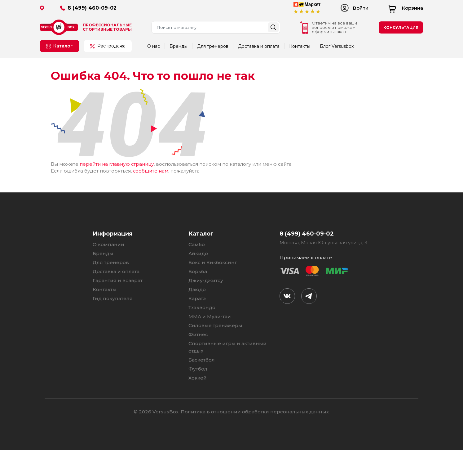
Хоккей (197, 377)
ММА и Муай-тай (209, 316)
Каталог (59, 46)
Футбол (197, 368)
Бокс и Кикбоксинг (212, 262)
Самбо (196, 244)
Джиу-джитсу (205, 280)
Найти (273, 27)
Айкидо (198, 253)
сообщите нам (151, 170)
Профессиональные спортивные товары (107, 27)
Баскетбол (201, 359)
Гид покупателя (113, 298)
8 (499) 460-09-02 (92, 8)
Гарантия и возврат (118, 280)
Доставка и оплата (259, 46)
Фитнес (198, 334)
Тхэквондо (201, 307)
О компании (108, 244)
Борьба (197, 271)
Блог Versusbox (337, 46)
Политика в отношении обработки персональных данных (255, 411)
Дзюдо (197, 289)
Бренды (178, 46)
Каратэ (197, 298)
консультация (400, 27)
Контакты (299, 46)
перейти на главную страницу (117, 164)
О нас (153, 46)
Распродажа (108, 46)
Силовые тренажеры (215, 325)
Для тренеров (212, 46)
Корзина (406, 8)
